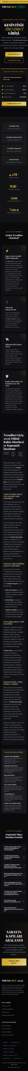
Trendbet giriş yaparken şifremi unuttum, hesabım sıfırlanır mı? (14, 857)
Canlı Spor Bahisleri (6, 1025)
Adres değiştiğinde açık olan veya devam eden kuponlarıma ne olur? (14, 884)
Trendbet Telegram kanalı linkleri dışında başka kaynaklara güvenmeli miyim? (14, 866)
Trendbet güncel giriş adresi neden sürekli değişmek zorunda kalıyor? (14, 848)
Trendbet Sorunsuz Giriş (10, 1055)
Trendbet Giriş (15, 1042)
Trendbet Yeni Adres (8, 1052)
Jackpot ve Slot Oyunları (8, 1035)
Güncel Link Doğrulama (7, 1009)
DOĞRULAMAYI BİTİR (14, 103)
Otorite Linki (17, 1058)
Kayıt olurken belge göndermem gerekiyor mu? (14, 901)
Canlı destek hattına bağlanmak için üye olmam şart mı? (14, 909)
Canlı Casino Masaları (7, 1032)
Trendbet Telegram (8, 1048)
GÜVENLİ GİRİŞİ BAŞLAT (14, 962)
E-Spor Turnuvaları (6, 1028)
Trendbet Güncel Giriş (9, 1045)
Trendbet (5, 1042)
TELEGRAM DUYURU (14, 60)
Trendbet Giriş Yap (6, 1006)
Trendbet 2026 (7, 1058)
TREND (9, 7)
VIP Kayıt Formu (5, 1012)
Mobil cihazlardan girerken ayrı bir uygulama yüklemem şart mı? (14, 875)
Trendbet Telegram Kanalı (8, 1015)
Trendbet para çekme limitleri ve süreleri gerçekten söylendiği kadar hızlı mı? (14, 893)
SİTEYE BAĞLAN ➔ (14, 54)
